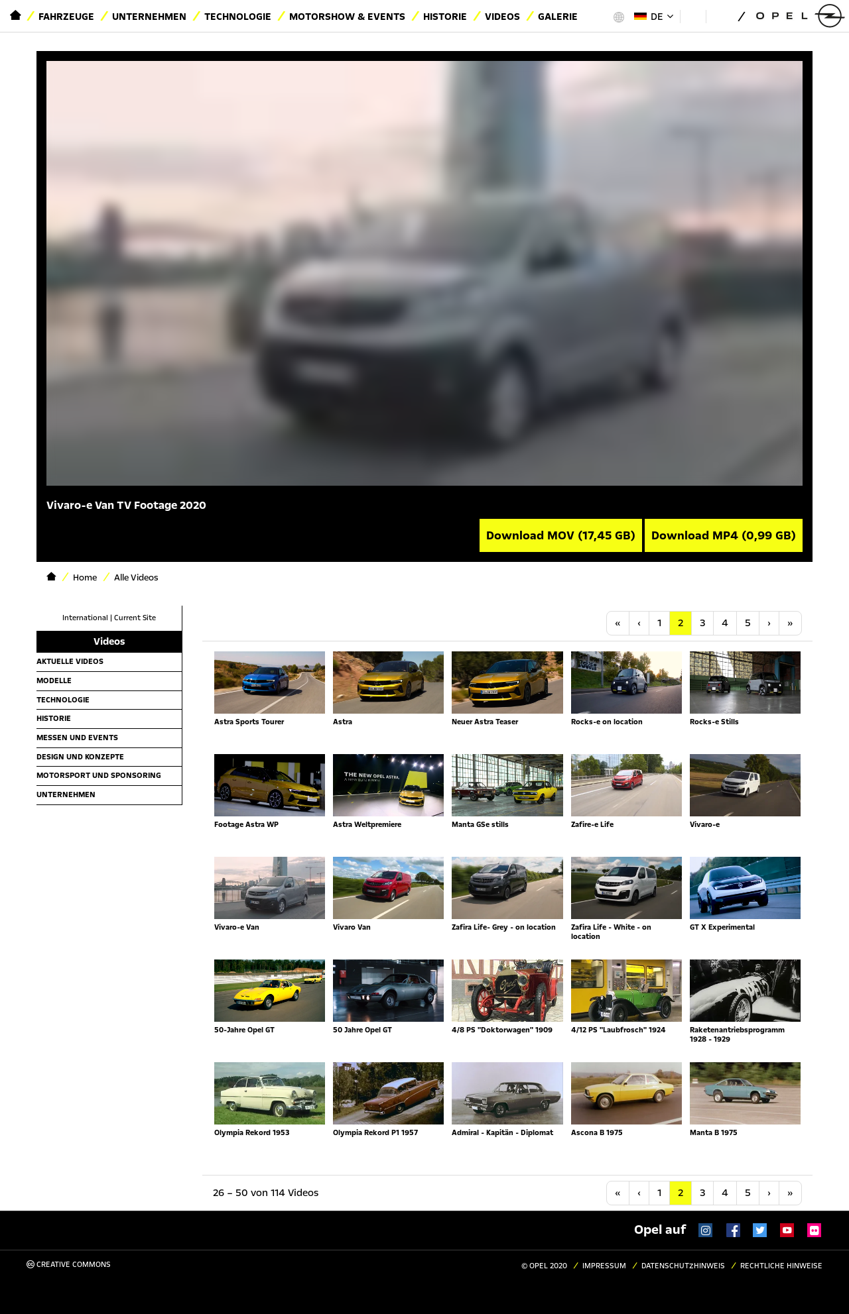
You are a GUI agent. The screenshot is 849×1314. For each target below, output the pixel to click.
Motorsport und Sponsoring (98, 775)
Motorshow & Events (347, 16)
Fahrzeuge (66, 16)
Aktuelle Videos (69, 661)
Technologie (237, 16)
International (85, 618)
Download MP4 (723, 535)
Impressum (604, 1266)
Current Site (135, 618)
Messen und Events (77, 737)
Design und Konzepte (80, 756)
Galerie (558, 16)
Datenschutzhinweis (683, 1266)
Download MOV (560, 535)
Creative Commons (69, 1265)
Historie (445, 16)
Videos (502, 16)
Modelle (54, 680)
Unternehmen (149, 16)
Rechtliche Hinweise (781, 1266)
